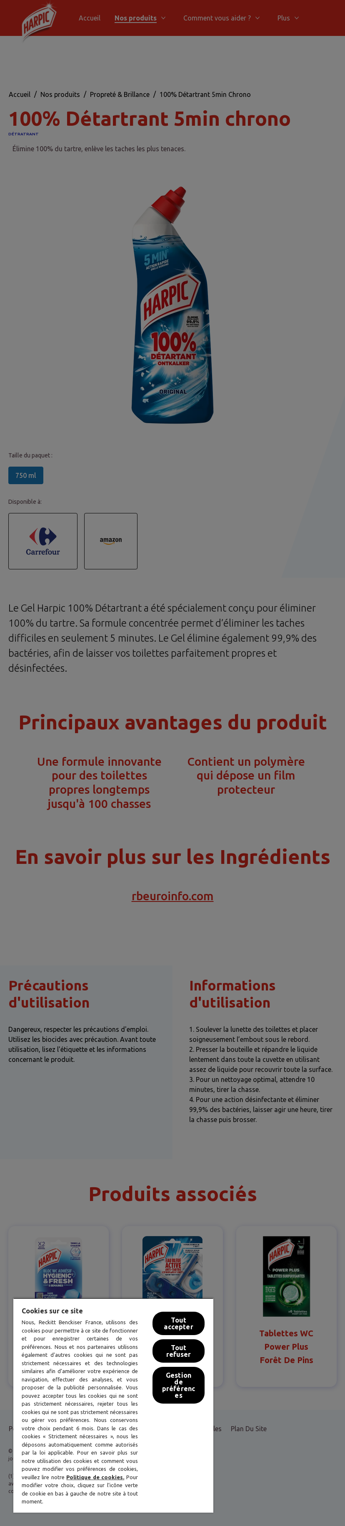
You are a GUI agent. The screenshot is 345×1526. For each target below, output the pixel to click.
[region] (113, 1405)
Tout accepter (178, 1323)
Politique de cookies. (95, 1477)
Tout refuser (178, 1351)
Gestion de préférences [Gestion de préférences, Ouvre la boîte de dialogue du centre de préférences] (178, 1385)
